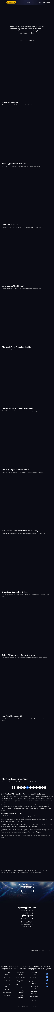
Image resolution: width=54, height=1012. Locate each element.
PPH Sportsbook (20, 985)
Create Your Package (11, 2)
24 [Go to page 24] (21, 787)
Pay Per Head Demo (6, 973)
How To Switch (7, 992)
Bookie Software (20, 977)
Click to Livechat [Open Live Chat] (27, 926)
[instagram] (47, 973)
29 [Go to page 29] (36, 787)
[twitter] (47, 986)
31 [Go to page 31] (42, 787)
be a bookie (13, 796)
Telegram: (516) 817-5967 (27, 912)
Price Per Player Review (34, 997)
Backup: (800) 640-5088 (31, 898)
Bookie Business (34, 1001)
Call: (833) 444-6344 (27, 918)
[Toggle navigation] (51, 15)
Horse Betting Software (20, 991)
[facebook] (47, 983)
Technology (7, 977)
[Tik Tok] (47, 980)
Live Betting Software (20, 996)
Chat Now (39, 2)
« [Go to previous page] (12, 787)
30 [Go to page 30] (39, 787)
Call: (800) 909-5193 (30, 2)
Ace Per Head (19, 1006)
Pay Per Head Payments (6, 981)
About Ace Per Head (7, 986)
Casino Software (20, 988)
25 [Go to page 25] (24, 787)
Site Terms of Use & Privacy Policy (31, 1006)
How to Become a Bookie (33, 983)
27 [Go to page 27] (30, 787)
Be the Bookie (6, 989)
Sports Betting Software (20, 973)
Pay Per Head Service (33, 973)
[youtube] (47, 976)
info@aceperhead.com (27, 924)
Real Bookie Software (34, 992)
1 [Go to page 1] (14, 787)
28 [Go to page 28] (33, 787)
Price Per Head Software (34, 987)
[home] (21, 40)
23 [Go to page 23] (18, 787)
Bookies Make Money (34, 978)
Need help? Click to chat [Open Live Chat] (22, 898)
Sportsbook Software (20, 981)
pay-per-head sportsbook (19, 816)
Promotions (7, 995)
